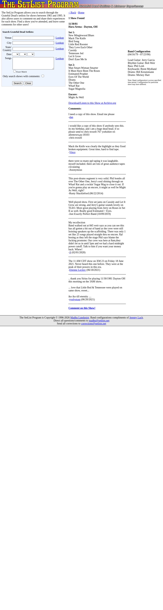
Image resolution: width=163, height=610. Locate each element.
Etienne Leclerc (77, 270)
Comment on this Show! (81, 308)
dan (71, 117)
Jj (70, 252)
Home (81, 12)
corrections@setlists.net (93, 323)
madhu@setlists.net (99, 320)
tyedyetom (74, 299)
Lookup (60, 37)
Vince (72, 152)
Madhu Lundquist (79, 317)
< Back (72, 12)
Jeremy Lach (136, 317)
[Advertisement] (32, 117)
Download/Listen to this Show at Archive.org (92, 103)
